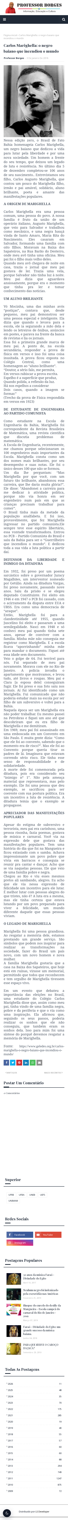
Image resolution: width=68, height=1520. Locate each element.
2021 (34, 1415)
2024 (34, 1396)
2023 (34, 1402)
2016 (34, 1446)
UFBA (21, 1194)
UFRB (11, 1194)
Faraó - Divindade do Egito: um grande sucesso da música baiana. (41, 1330)
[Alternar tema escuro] (7, 1513)
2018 (34, 1434)
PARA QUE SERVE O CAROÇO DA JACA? (40, 1346)
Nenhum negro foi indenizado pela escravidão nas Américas (40, 1291)
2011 (34, 1478)
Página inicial (10, 35)
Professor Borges (14, 58)
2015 (34, 1453)
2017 (34, 1440)
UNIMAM (13, 1200)
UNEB (32, 1194)
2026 (34, 1383)
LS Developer (42, 1511)
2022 (34, 1409)
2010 (34, 1484)
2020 (34, 1421)
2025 (34, 1390)
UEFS (42, 1194)
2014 (34, 1459)
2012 (34, 1472)
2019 (34, 1428)
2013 (34, 1465)
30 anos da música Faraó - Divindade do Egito (38, 1276)
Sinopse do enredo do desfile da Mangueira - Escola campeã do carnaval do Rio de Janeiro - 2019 (42, 1311)
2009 (34, 1491)
